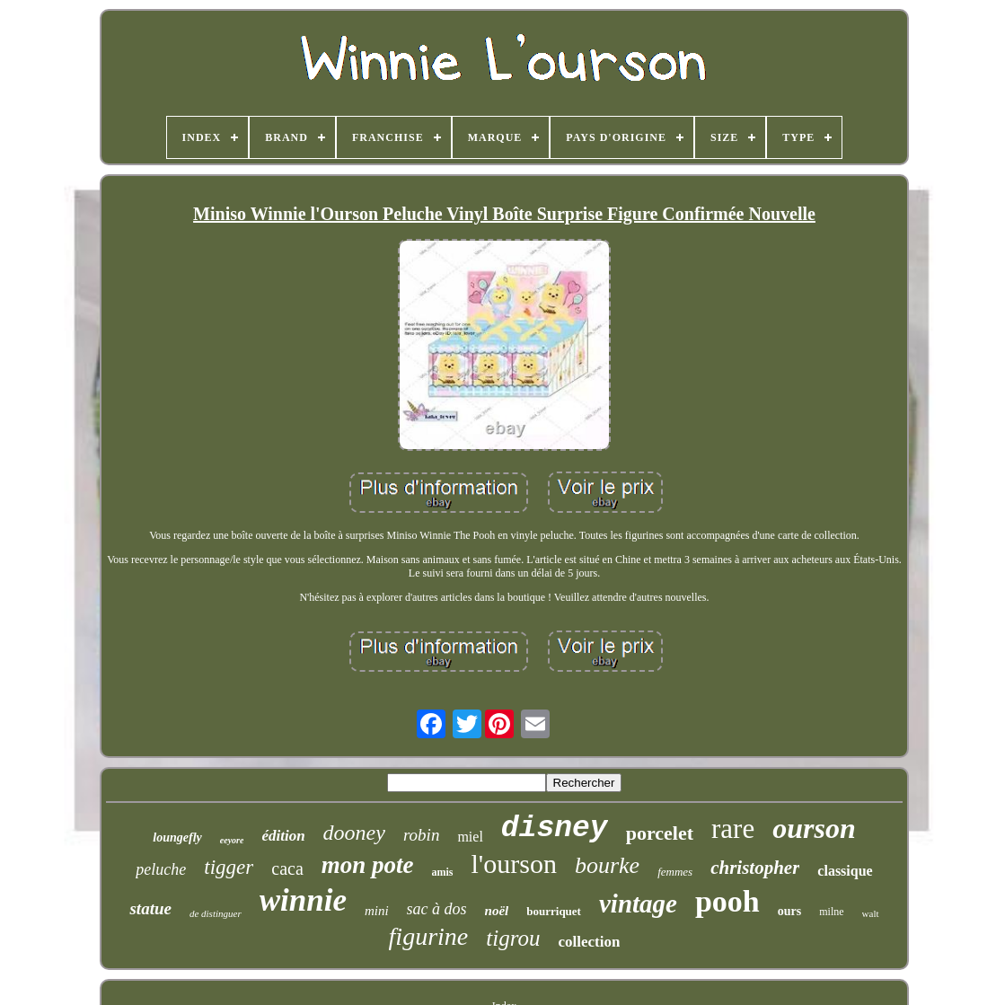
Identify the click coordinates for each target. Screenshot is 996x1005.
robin (421, 834)
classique (844, 870)
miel (469, 836)
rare (732, 828)
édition (282, 835)
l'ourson (514, 863)
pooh (727, 901)
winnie (303, 900)
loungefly (177, 837)
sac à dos (437, 909)
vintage (638, 903)
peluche (161, 869)
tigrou (513, 938)
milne (831, 911)
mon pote (368, 864)
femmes (674, 871)
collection (589, 941)
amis (443, 872)
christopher (754, 867)
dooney (354, 832)
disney (554, 828)
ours (789, 911)
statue (150, 908)
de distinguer (216, 913)
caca (287, 868)
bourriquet (553, 911)
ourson (814, 828)
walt (870, 913)
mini (377, 911)
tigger (228, 867)
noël (497, 911)
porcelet (659, 833)
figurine (429, 936)
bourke (607, 865)
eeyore (232, 840)
